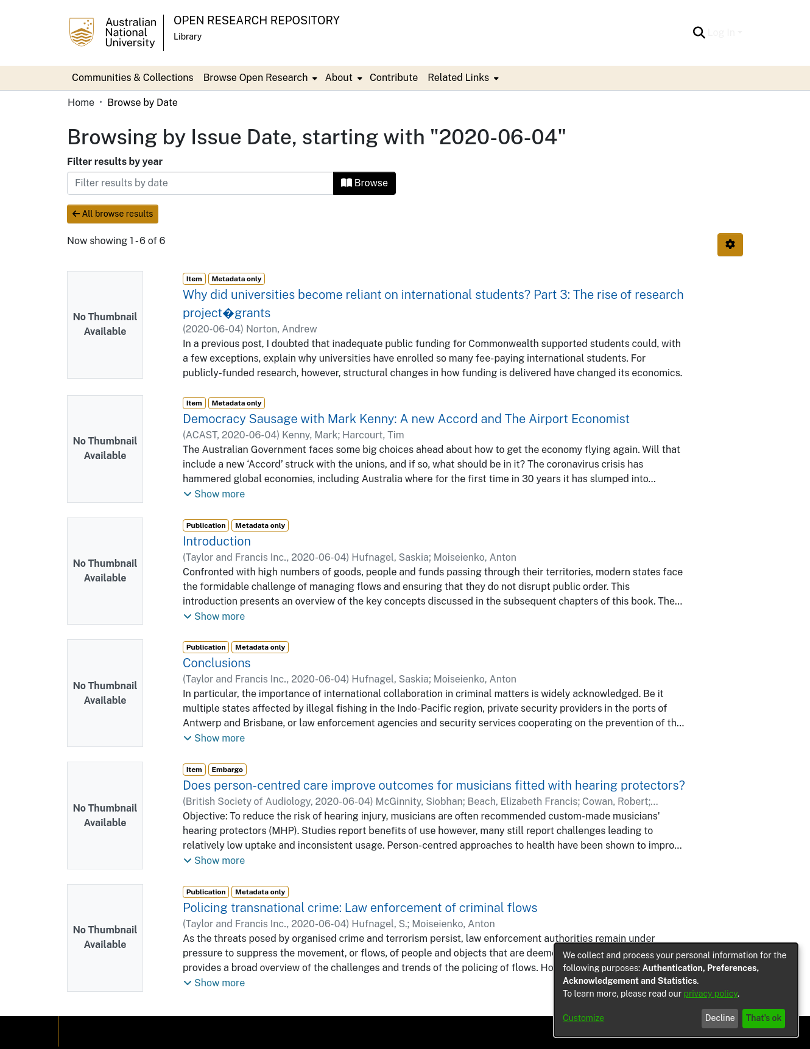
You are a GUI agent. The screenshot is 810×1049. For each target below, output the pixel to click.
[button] (699, 33)
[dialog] (676, 990)
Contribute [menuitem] (394, 77)
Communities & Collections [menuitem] (133, 77)
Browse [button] (364, 183)
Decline (720, 1018)
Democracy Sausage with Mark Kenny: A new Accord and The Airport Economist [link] (406, 419)
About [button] (338, 77)
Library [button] (188, 36)
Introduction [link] (217, 541)
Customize (583, 1018)
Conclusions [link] (217, 663)
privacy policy (711, 993)
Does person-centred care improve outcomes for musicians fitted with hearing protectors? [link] (434, 785)
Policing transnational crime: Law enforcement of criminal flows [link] (360, 907)
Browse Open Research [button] (255, 77)
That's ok (764, 1018)
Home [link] (81, 102)
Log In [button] (723, 32)
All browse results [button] (112, 214)
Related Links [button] (458, 77)
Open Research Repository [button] (257, 20)
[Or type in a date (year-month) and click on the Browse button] (200, 183)
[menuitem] (259, 78)
